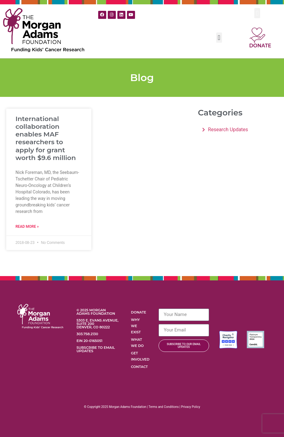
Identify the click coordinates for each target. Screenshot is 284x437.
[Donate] (257, 35)
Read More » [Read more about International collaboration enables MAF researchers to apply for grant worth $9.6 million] (27, 226)
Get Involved (140, 356)
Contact (139, 367)
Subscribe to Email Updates (95, 349)
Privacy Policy (190, 407)
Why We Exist (136, 326)
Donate (260, 46)
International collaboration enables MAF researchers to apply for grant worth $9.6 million (45, 138)
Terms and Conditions (164, 407)
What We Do (137, 342)
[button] (257, 13)
